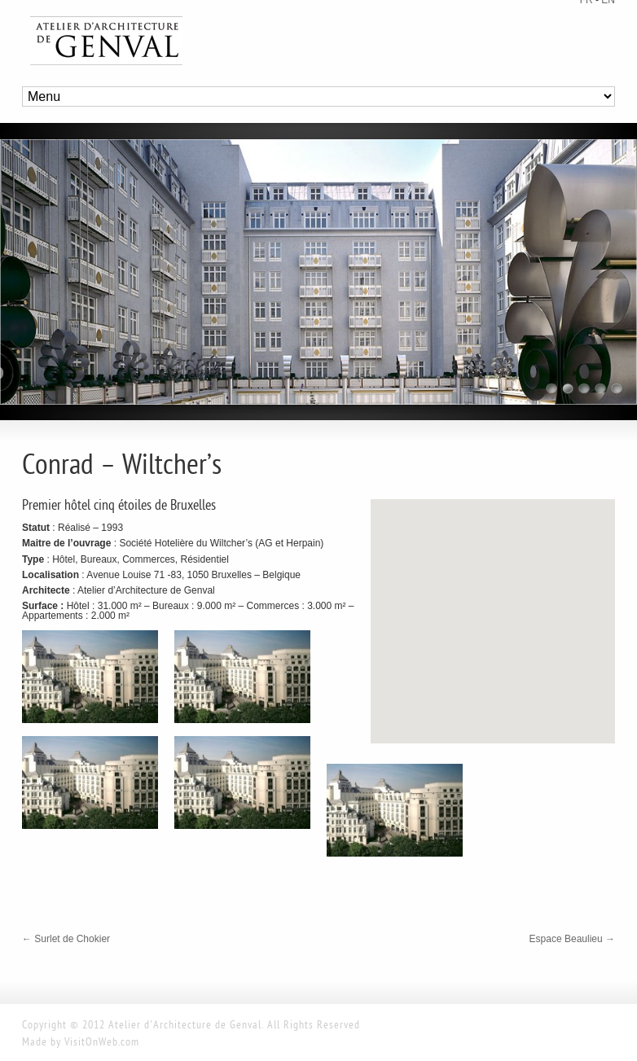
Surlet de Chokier (66, 939)
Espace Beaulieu (572, 939)
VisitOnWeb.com (101, 1042)
